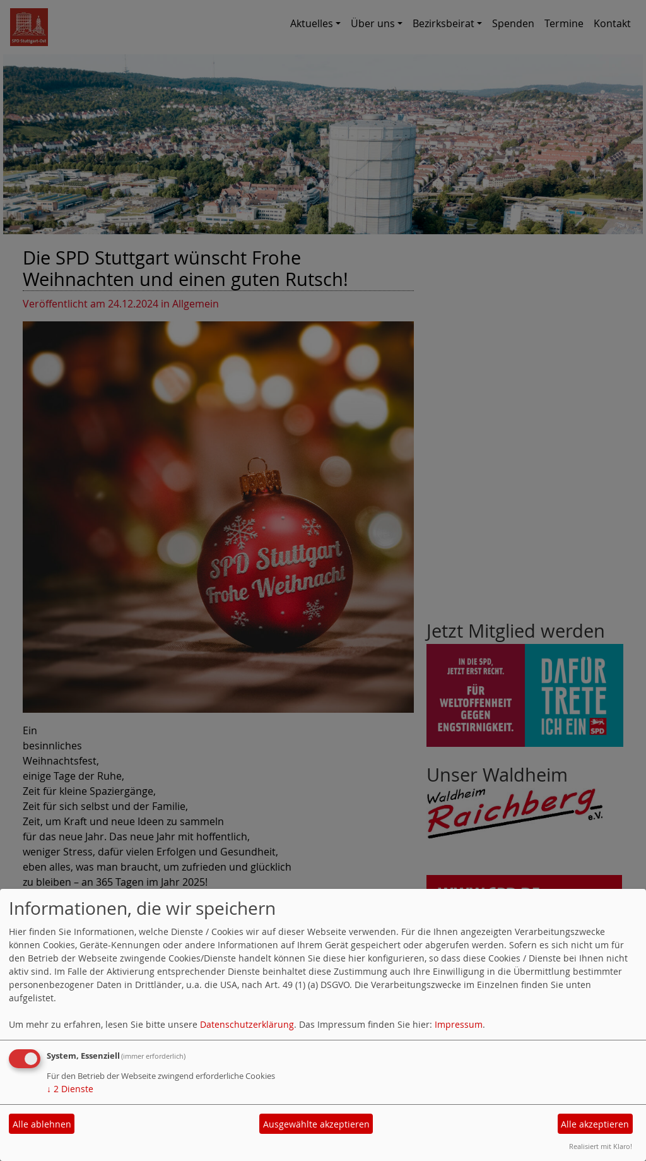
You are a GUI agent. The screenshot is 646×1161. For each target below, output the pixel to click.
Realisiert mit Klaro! (600, 1146)
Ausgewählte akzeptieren (316, 1124)
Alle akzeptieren (595, 1124)
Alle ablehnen (42, 1124)
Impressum (459, 1024)
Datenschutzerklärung (247, 1024)
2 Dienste (70, 1089)
